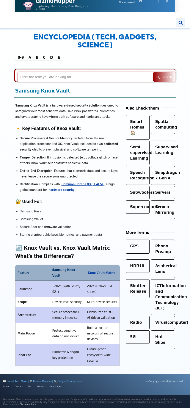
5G (133, 336)
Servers (163, 192)
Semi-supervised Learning (141, 152)
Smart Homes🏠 (137, 127)
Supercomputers (147, 206)
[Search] (163, 77)
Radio (136, 322)
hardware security (61, 190)
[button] (180, 22)
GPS (134, 245)
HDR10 (137, 265)
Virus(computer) (171, 322)
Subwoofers (142, 192)
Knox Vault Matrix (102, 273)
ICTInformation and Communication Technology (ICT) (171, 296)
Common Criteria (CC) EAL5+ (82, 184)
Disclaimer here (28, 404)
